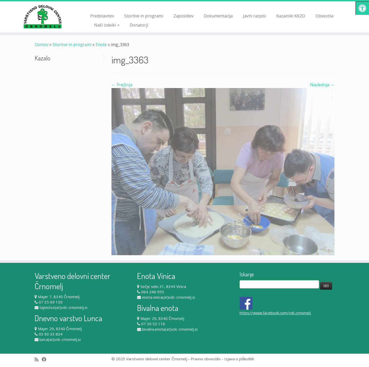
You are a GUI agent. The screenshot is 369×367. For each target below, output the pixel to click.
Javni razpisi (254, 16)
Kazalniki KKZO (290, 16)
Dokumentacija (218, 16)
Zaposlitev (183, 16)
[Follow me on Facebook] (46, 359)
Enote (101, 44)
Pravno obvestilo (206, 358)
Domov (41, 44)
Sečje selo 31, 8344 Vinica (163, 286)
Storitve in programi (143, 16)
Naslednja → (322, 85)
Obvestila (324, 16)
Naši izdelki (106, 25)
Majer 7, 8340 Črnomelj (58, 296)
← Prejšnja (121, 85)
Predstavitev (102, 16)
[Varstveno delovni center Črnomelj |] (42, 16)
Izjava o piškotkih (239, 358)
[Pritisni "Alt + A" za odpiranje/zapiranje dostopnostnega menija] (362, 8)
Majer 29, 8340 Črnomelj (60, 328)
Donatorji (139, 25)
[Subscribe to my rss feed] (38, 359)
